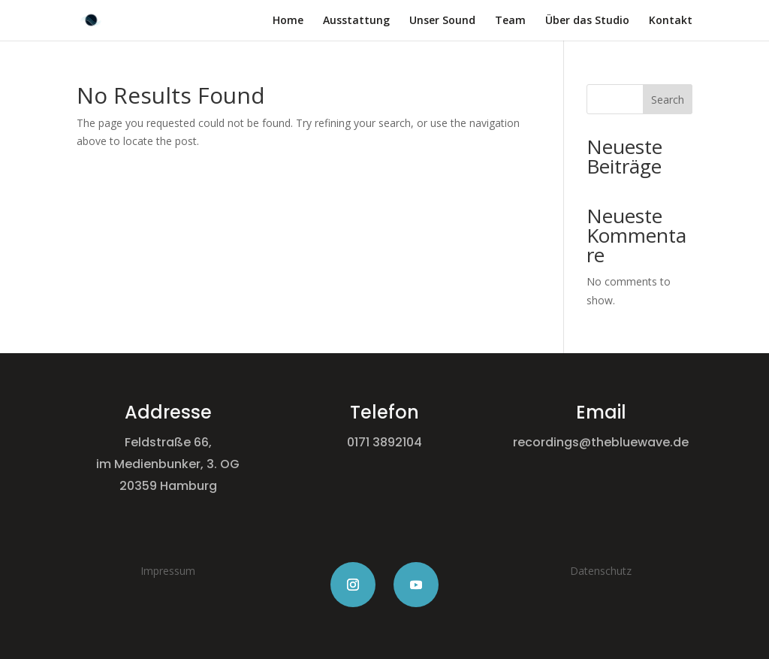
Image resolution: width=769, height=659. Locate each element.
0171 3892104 (384, 442)
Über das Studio (587, 21)
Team (510, 21)
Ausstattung (356, 21)
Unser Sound (442, 21)
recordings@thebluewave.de (601, 442)
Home (288, 21)
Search (667, 99)
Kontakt (670, 21)
